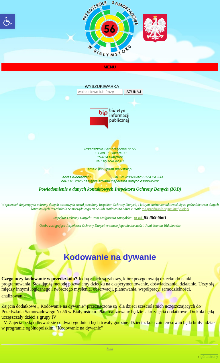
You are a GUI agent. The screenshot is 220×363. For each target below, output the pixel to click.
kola (110, 349)
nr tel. (139, 218)
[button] (7, 21)
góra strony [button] (209, 357)
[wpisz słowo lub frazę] (100, 92)
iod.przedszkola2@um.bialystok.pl (165, 209)
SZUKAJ (133, 92)
